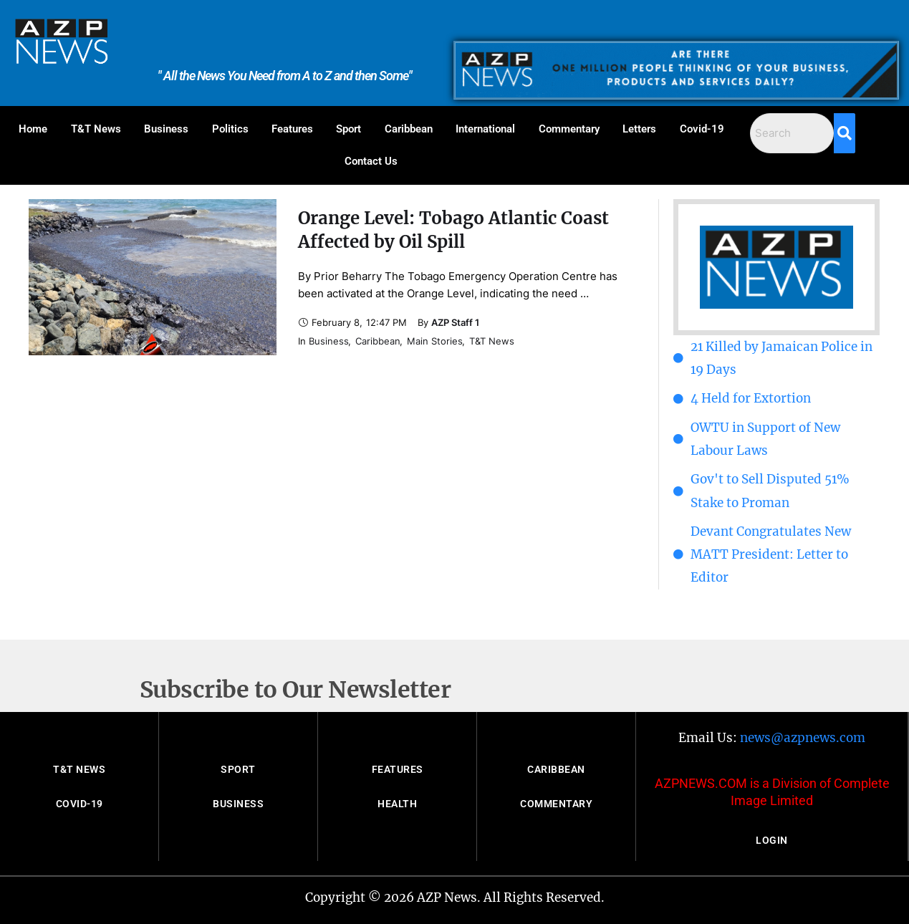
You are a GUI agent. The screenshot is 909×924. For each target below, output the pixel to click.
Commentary (569, 128)
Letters (639, 128)
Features (292, 128)
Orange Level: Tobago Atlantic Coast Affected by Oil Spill (453, 229)
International (485, 128)
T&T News (96, 128)
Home (33, 128)
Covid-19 (702, 128)
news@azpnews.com (802, 738)
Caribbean (409, 128)
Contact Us (371, 161)
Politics (230, 128)
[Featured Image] (152, 277)
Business (166, 128)
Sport (348, 128)
